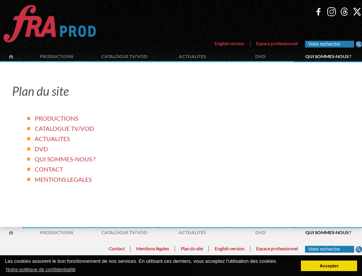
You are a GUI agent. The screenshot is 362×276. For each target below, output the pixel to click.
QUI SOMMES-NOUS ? (328, 56)
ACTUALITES (192, 56)
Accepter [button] (329, 265)
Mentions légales (152, 248)
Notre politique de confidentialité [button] (41, 269)
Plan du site (192, 248)
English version (229, 43)
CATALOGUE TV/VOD (124, 56)
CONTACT (49, 169)
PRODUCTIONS (56, 56)
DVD (260, 56)
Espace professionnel (277, 43)
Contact (116, 248)
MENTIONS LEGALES (63, 179)
